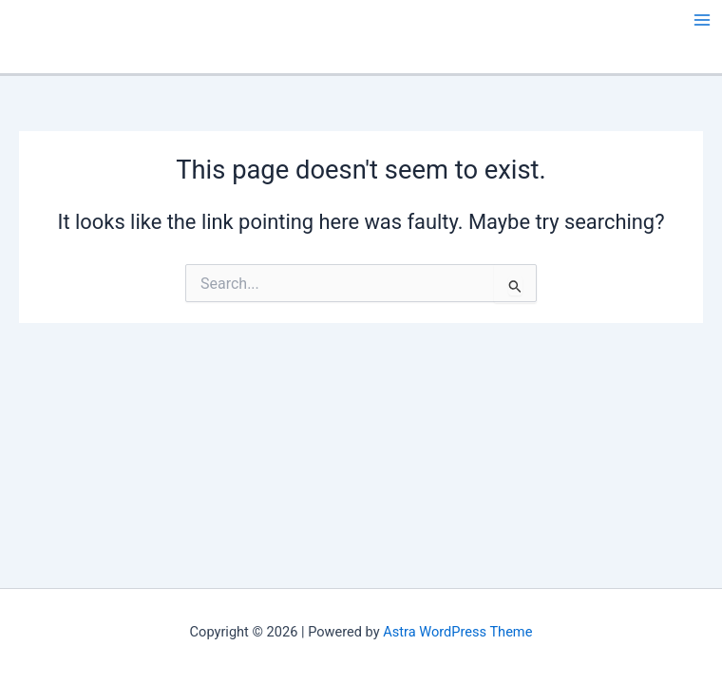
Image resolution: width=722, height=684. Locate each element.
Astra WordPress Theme (457, 631)
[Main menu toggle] (702, 20)
